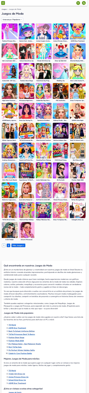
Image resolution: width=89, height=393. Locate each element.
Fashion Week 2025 (16, 341)
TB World (12, 325)
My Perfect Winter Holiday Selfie (21, 350)
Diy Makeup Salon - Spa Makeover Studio (24, 344)
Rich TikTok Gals (15, 347)
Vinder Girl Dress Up (16, 374)
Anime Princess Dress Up (18, 377)
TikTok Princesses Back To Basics (21, 334)
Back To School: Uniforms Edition (21, 331)
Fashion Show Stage (16, 337)
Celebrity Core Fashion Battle (20, 353)
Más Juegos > (18, 245)
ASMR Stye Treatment (17, 328)
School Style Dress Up (17, 380)
